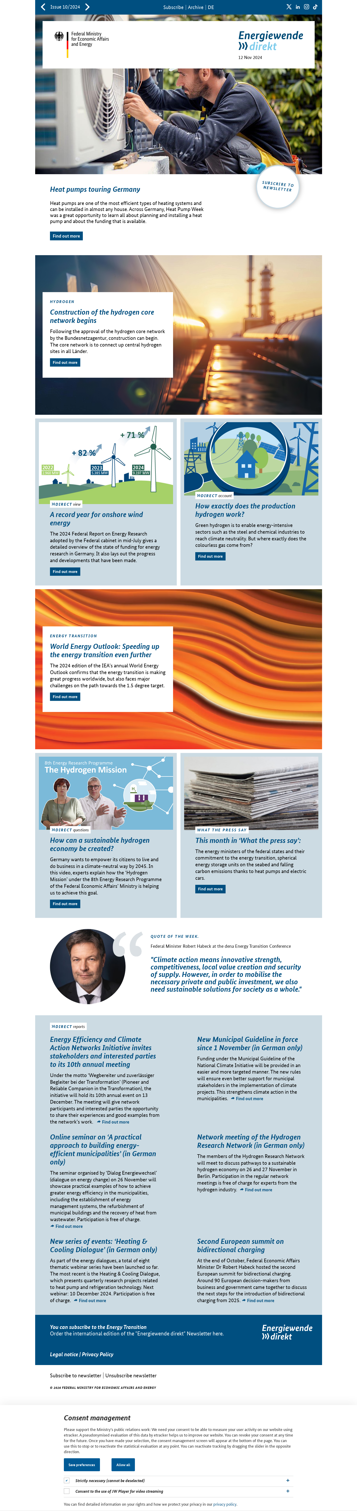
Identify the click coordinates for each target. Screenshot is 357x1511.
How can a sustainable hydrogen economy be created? (100, 844)
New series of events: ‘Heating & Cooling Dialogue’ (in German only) (103, 1245)
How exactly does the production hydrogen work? (245, 510)
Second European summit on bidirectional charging (240, 1245)
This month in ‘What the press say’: (248, 840)
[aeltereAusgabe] (43, 7)
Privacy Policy (97, 1354)
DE (211, 7)
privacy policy (224, 1504)
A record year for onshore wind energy (96, 518)
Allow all (123, 1464)
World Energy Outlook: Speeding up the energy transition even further (104, 650)
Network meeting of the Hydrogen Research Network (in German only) (250, 1141)
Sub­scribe (173, 7)
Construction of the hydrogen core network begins (102, 316)
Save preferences (81, 1464)
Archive (195, 7)
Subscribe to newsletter (75, 1375)
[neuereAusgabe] (87, 7)
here (218, 1333)
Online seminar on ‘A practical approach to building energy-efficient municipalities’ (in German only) (103, 1149)
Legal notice (64, 1354)
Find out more (66, 236)
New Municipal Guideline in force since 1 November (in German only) (249, 1043)
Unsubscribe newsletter (131, 1375)
